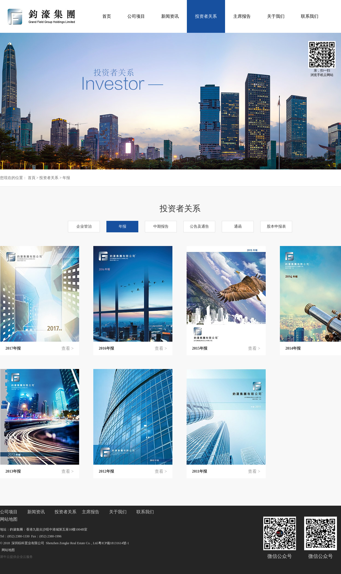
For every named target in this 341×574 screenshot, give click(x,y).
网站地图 (7, 550)
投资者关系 (48, 178)
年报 (66, 178)
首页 (106, 16)
